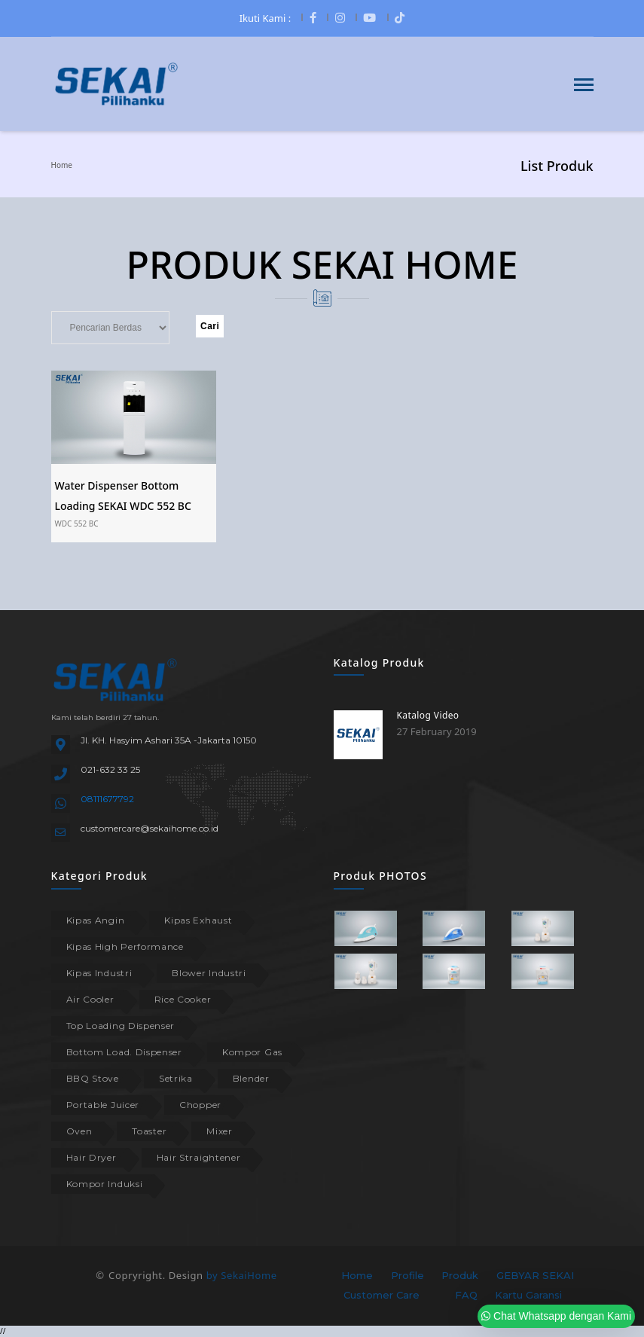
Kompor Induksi (104, 1183)
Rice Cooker (183, 999)
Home (61, 165)
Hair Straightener (199, 1157)
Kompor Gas (252, 1052)
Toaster (149, 1131)
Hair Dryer (91, 1157)
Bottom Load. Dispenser (124, 1052)
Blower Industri (209, 972)
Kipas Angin (95, 920)
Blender (251, 1078)
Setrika (176, 1078)
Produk (459, 1275)
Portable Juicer (103, 1104)
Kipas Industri (99, 972)
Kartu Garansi (528, 1295)
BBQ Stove (92, 1078)
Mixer (219, 1131)
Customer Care (381, 1295)
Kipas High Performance (125, 946)
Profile (407, 1275)
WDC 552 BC (77, 523)
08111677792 (107, 798)
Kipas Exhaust (198, 920)
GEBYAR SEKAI (535, 1275)
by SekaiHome (241, 1275)
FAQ (466, 1295)
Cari (209, 326)
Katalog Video (428, 715)
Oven (79, 1131)
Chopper (200, 1104)
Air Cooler (90, 999)
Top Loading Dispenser (120, 1025)
